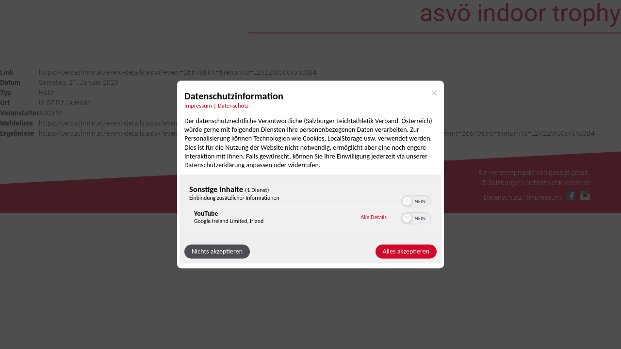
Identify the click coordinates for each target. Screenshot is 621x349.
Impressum (544, 197)
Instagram (585, 195)
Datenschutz (503, 197)
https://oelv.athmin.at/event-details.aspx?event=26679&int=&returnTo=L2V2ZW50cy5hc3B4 (178, 72)
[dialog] (310, 174)
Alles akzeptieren (406, 252)
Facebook (570, 195)
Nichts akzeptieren (217, 252)
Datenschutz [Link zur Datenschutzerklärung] (233, 105)
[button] (407, 201)
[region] (310, 207)
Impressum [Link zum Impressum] (198, 105)
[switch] (416, 200)
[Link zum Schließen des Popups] (434, 92)
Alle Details (373, 217)
